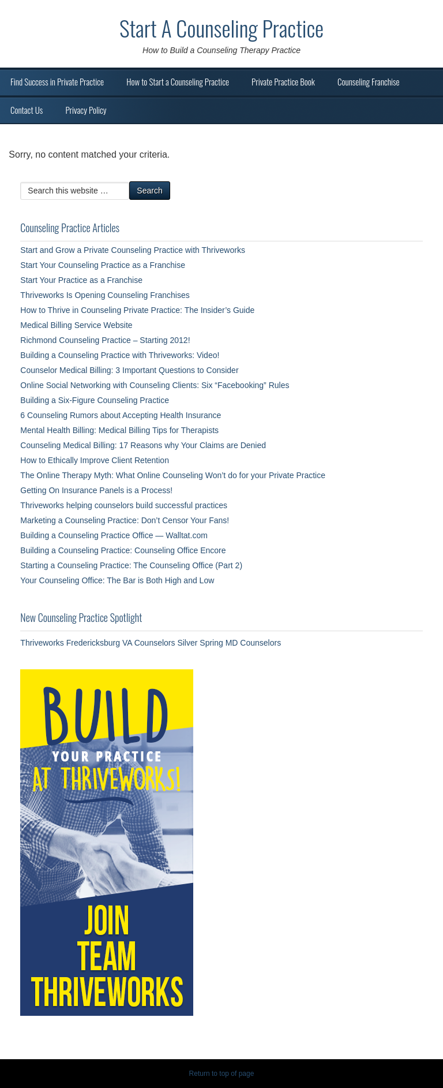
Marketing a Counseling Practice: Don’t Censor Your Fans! (124, 520)
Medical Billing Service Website (76, 325)
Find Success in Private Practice (57, 81)
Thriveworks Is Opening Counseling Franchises (104, 295)
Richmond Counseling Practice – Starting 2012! (105, 340)
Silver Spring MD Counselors (229, 642)
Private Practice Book (283, 81)
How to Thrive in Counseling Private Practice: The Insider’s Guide (137, 310)
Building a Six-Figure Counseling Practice (94, 400)
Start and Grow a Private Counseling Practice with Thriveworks (132, 250)
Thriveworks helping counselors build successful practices (123, 505)
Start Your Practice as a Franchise (81, 280)
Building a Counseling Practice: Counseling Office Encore (123, 550)
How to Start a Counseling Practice (177, 81)
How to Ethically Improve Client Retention (94, 460)
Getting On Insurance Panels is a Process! (96, 490)
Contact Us (26, 109)
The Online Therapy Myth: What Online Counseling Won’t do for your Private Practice (172, 475)
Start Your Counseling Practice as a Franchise (102, 265)
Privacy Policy (85, 109)
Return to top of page (221, 1074)
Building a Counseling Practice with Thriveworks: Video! (119, 355)
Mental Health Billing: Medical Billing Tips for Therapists (119, 430)
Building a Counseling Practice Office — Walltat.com (113, 535)
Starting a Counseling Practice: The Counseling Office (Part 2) (131, 565)
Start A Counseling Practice (221, 28)
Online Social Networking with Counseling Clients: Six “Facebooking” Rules (154, 385)
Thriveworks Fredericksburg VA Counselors (97, 642)
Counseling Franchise (368, 81)
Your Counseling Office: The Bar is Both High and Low (117, 580)
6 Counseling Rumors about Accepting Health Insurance (120, 415)
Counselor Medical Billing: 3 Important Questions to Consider (129, 370)
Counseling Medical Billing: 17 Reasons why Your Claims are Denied (143, 445)
